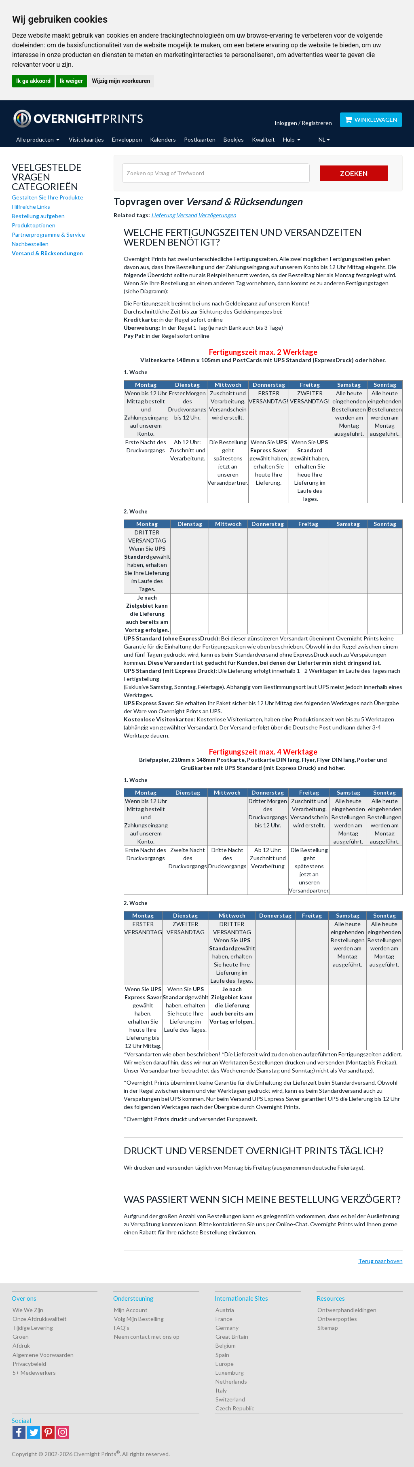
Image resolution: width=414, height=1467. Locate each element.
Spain (222, 1354)
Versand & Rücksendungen (47, 253)
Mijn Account (131, 1309)
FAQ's (121, 1327)
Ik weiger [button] (71, 81)
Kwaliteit (263, 139)
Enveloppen (127, 139)
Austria (224, 1309)
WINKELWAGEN (371, 119)
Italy (221, 1390)
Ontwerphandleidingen (346, 1309)
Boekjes (234, 139)
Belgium (225, 1345)
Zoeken (354, 173)
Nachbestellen (30, 243)
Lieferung (163, 215)
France (223, 1318)
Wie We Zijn (28, 1309)
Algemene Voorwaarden (43, 1354)
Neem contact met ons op (147, 1336)
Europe (224, 1363)
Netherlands (231, 1381)
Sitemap (327, 1327)
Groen (21, 1336)
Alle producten (37, 139)
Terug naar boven (380, 1260)
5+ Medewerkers (34, 1372)
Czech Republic (234, 1408)
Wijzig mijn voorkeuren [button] (121, 81)
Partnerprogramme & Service (48, 234)
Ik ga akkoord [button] (33, 81)
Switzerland (230, 1399)
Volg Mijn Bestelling (139, 1318)
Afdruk (21, 1345)
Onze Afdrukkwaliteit (40, 1318)
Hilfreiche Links (31, 206)
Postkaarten (199, 139)
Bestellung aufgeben (38, 215)
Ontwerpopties (337, 1318)
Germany (227, 1327)
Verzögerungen (217, 215)
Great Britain (231, 1336)
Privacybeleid (29, 1363)
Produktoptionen (33, 225)
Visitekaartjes (86, 139)
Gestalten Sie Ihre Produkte (47, 197)
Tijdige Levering (33, 1327)
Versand (186, 215)
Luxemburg (229, 1372)
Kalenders (163, 139)
